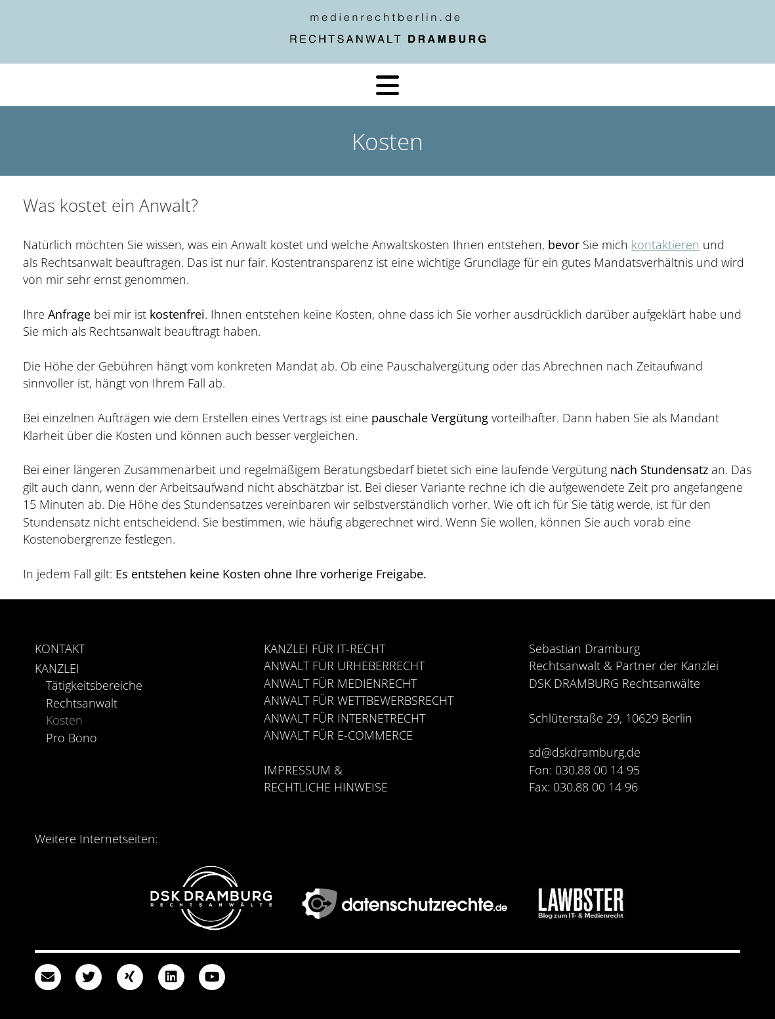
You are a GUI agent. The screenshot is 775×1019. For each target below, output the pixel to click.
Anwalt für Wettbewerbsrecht (358, 700)
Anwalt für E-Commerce (338, 735)
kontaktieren (665, 244)
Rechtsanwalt (81, 703)
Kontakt (60, 648)
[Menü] (387, 85)
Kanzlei (57, 668)
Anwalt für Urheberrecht (344, 665)
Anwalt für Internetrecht (344, 718)
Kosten (64, 720)
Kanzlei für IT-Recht (324, 648)
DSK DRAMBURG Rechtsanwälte (614, 683)
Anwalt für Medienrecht (340, 683)
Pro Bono (71, 738)
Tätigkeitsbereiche (94, 685)
